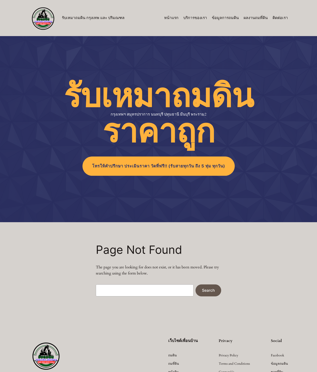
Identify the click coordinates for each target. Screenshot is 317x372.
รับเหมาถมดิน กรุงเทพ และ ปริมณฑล (93, 17)
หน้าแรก (171, 17)
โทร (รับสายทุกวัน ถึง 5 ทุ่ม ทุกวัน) (158, 166)
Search (208, 290)
